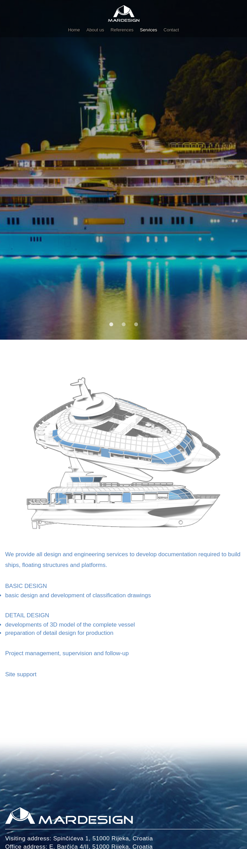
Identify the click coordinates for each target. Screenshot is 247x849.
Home (74, 29)
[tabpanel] (123, 170)
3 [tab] (135, 324)
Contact (171, 29)
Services (148, 29)
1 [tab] (110, 324)
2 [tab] (123, 324)
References (121, 29)
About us (95, 29)
